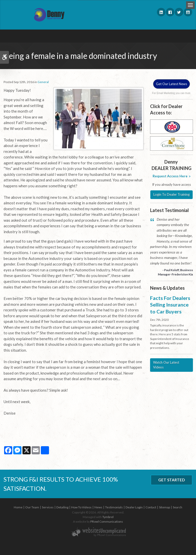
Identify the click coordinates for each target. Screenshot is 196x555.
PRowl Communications (106, 521)
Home (18, 507)
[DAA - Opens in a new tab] (171, 126)
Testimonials (114, 507)
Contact (150, 507)
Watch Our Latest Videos (166, 364)
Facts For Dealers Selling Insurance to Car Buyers (170, 304)
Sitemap (164, 507)
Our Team (32, 507)
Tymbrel (108, 517)
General (43, 82)
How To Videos (81, 507)
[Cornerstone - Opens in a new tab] (171, 143)
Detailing (62, 507)
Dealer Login (134, 507)
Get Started (171, 480)
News (98, 507)
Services (48, 507)
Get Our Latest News (171, 84)
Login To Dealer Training (171, 194)
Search (177, 507)
